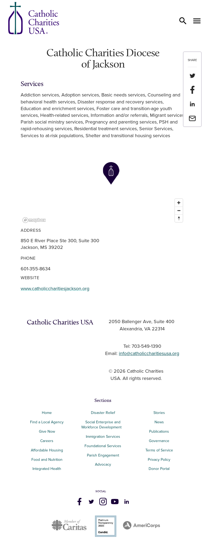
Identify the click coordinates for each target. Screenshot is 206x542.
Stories (159, 412)
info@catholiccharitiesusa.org (149, 354)
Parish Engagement (103, 455)
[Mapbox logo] (34, 220)
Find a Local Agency (47, 422)
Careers (46, 441)
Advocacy (103, 464)
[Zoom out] (179, 210)
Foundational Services (102, 446)
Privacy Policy (159, 459)
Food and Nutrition (46, 459)
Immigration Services (103, 436)
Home (47, 412)
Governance (159, 441)
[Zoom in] (179, 203)
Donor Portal (159, 468)
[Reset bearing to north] (179, 218)
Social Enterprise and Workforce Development (103, 424)
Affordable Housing (47, 450)
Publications (159, 431)
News (159, 422)
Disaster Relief (103, 412)
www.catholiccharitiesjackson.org (55, 289)
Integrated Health (46, 468)
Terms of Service (159, 450)
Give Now (47, 431)
